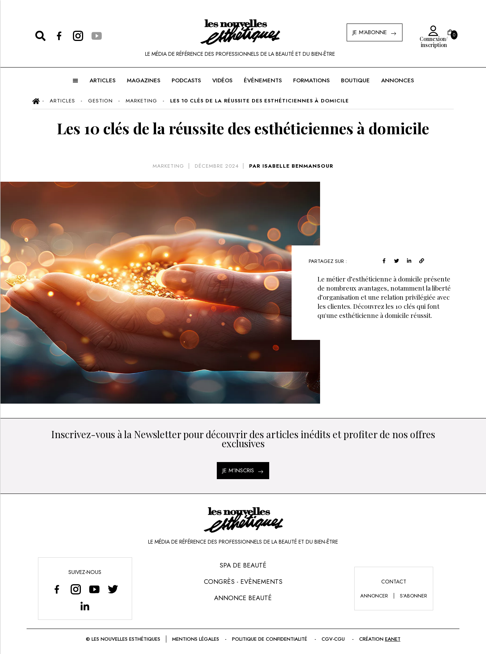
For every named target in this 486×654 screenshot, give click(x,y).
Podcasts (186, 80)
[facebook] (384, 260)
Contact (393, 581)
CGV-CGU (334, 639)
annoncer (374, 596)
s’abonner (413, 596)
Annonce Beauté (243, 597)
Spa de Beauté (243, 565)
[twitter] (396, 260)
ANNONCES (397, 80)
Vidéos (222, 80)
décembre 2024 (217, 166)
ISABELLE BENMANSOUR (297, 166)
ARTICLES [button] (102, 80)
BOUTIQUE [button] (355, 80)
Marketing (168, 166)
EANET (393, 639)
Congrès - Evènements (243, 581)
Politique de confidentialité (270, 639)
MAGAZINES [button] (143, 80)
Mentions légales (195, 639)
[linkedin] (409, 260)
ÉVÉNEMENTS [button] (263, 80)
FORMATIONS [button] (311, 80)
